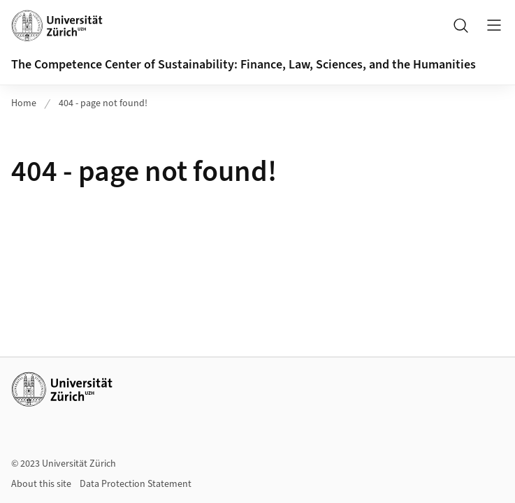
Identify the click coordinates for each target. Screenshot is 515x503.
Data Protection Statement (135, 484)
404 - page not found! (103, 103)
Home (23, 103)
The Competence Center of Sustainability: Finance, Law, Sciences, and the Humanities (243, 64)
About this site (41, 484)
